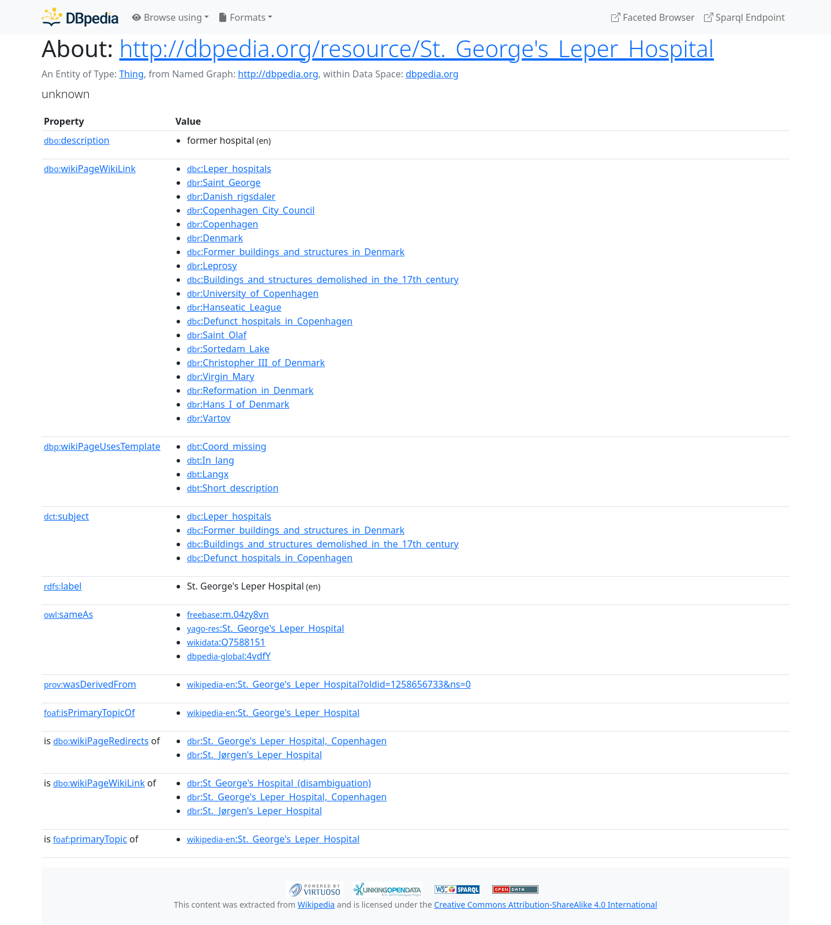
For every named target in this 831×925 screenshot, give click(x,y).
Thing (131, 74)
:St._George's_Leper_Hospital (265, 628)
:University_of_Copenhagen (253, 293)
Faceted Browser (653, 17)
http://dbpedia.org (278, 74)
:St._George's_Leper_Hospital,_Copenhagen (287, 740)
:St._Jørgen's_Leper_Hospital (254, 754)
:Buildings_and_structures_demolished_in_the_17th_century (323, 279)
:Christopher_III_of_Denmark (256, 362)
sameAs (68, 614)
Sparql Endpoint (744, 17)
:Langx (208, 474)
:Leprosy (212, 265)
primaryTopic (90, 839)
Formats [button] (241, 17)
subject (66, 516)
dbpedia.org (432, 74)
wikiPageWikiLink (90, 168)
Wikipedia (316, 904)
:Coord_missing (227, 446)
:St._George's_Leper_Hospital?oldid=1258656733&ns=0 (329, 684)
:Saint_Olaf (216, 335)
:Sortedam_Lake (228, 348)
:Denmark (215, 238)
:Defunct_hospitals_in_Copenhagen (270, 321)
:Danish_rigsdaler (231, 196)
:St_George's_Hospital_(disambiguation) (279, 783)
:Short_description (233, 488)
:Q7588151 (226, 642)
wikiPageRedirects (101, 740)
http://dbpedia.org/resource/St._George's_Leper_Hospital (416, 48)
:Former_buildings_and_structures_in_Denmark (296, 251)
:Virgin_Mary (220, 376)
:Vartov (208, 418)
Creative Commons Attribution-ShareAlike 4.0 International (545, 904)
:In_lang (210, 460)
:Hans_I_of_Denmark (238, 404)
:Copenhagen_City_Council (251, 210)
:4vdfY (229, 656)
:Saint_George (224, 182)
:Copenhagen (222, 224)
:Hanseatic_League (234, 307)
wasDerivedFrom (90, 684)
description (77, 140)
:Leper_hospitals (229, 168)
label (63, 586)
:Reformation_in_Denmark (250, 390)
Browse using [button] (167, 17)
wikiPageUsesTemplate (102, 446)
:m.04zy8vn (228, 614)
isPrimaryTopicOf (89, 712)
